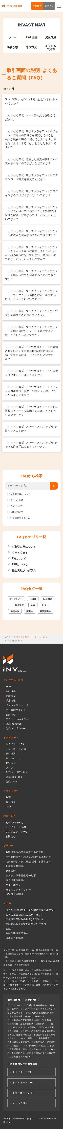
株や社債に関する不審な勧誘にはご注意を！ (31, 910)
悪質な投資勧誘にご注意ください (25, 914)
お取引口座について (20, 494)
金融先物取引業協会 (17, 933)
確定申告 (15, 611)
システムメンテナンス (18, 831)
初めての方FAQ (15, 822)
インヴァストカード (17, 705)
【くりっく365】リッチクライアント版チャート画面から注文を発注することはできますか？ (31, 275)
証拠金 (29, 611)
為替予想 (12, 47)
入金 (33, 605)
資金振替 (19, 605)
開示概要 (11, 696)
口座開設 (37, 5)
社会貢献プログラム (20, 518)
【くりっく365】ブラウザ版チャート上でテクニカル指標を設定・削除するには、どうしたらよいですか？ (31, 390)
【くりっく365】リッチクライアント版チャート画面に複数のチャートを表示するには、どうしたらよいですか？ (31, 331)
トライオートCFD (16, 749)
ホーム (12, 37)
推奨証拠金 (45, 611)
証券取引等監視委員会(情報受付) (24, 919)
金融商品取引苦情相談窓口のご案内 (26, 924)
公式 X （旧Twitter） (18, 772)
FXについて (16, 506)
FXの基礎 (31, 37)
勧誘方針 (11, 870)
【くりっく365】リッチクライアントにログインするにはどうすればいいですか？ (31, 193)
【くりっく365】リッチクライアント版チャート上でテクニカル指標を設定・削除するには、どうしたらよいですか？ (31, 295)
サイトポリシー (14, 884)
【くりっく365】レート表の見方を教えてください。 (31, 117)
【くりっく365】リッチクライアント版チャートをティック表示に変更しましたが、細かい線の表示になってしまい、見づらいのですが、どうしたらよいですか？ (31, 253)
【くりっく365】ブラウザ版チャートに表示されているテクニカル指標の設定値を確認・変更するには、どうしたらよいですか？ (31, 353)
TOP (5, 637)
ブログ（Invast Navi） (19, 719)
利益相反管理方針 (16, 866)
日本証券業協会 (14, 938)
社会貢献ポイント (16, 709)
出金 (44, 605)
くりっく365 (16, 500)
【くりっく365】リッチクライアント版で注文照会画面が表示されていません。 (31, 313)
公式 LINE (11, 781)
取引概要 (11, 753)
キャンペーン (13, 758)
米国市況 (31, 47)
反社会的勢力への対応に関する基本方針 (28, 857)
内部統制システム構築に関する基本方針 (28, 861)
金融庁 (9, 928)
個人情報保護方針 (16, 880)
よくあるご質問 (50, 47)
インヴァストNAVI (21, 637)
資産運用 (50, 37)
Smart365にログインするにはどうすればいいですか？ (31, 101)
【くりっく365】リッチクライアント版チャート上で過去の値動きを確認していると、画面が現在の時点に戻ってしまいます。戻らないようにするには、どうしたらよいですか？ (31, 139)
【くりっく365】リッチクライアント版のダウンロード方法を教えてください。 (31, 177)
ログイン (49, 5)
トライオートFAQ (16, 827)
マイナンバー (16, 599)
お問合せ (11, 836)
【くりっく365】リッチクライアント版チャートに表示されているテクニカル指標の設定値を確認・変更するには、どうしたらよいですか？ (31, 213)
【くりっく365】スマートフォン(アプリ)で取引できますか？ (31, 428)
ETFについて (16, 512)
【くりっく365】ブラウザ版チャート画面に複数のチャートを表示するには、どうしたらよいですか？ (31, 410)
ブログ (9, 767)
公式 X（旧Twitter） (17, 728)
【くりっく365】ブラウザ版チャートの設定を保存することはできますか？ (31, 372)
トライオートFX (15, 744)
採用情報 (11, 700)
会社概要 (11, 691)
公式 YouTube (14, 777)
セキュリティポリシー (18, 889)
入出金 (33, 599)
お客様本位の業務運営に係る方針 (25, 852)
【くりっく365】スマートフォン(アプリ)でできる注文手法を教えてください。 (31, 444)
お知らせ (11, 714)
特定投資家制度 (14, 894)
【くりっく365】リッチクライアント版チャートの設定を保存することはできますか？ (31, 233)
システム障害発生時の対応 (21, 875)
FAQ (8, 806)
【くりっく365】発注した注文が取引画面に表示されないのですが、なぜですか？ (31, 161)
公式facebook (14, 723)
